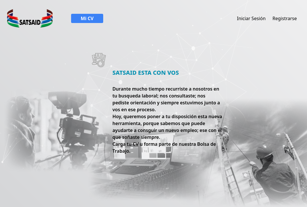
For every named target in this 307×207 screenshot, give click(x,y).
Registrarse (285, 18)
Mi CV (87, 18)
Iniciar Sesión (251, 18)
